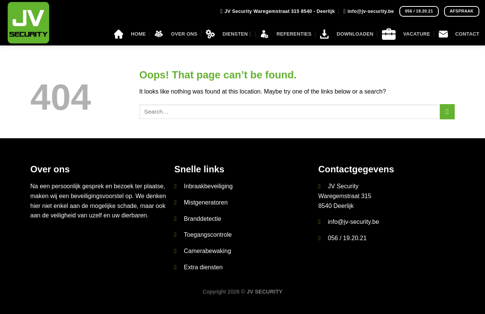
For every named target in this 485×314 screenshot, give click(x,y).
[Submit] (447, 111)
